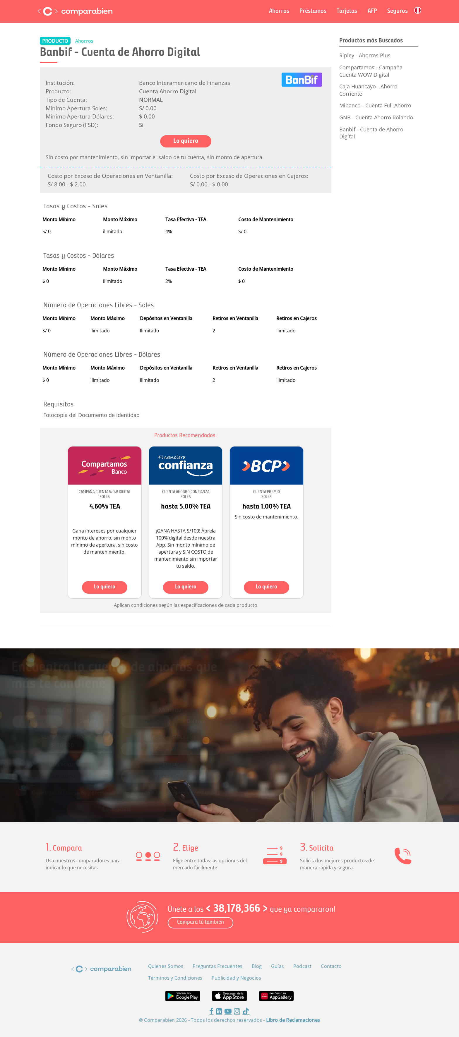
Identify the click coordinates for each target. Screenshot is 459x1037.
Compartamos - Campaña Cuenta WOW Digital (371, 71)
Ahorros (84, 41)
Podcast (302, 966)
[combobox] (180, 746)
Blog (257, 966)
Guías (277, 966)
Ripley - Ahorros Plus (365, 55)
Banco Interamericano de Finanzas (184, 83)
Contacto (331, 966)
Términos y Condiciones (197, 783)
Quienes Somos (166, 966)
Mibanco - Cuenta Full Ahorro (375, 105)
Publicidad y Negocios (236, 978)
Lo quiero (104, 587)
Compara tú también (200, 922)
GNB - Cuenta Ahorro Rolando (376, 117)
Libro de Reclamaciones (293, 1020)
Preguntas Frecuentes (217, 966)
